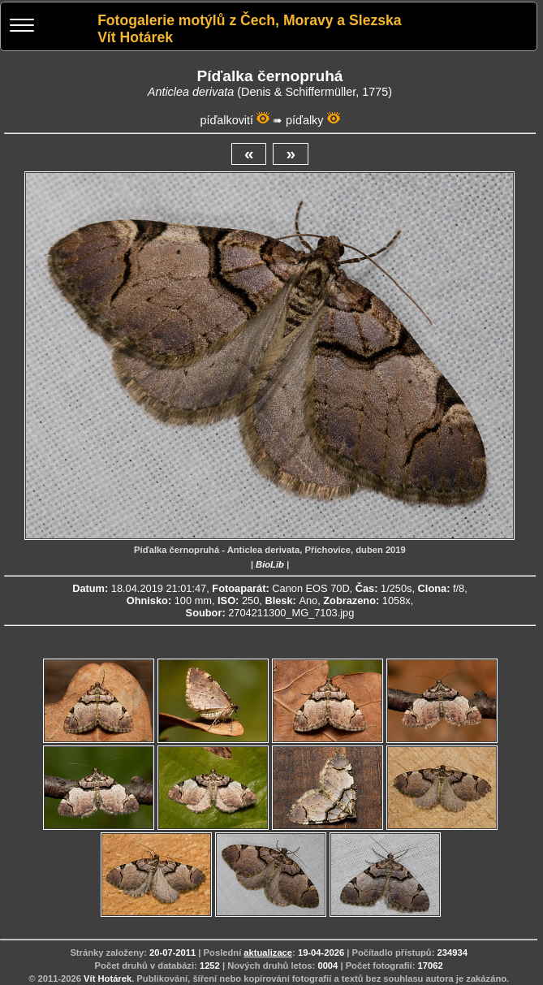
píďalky (304, 120)
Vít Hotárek (107, 978)
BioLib (270, 564)
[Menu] (22, 27)
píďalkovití (226, 120)
